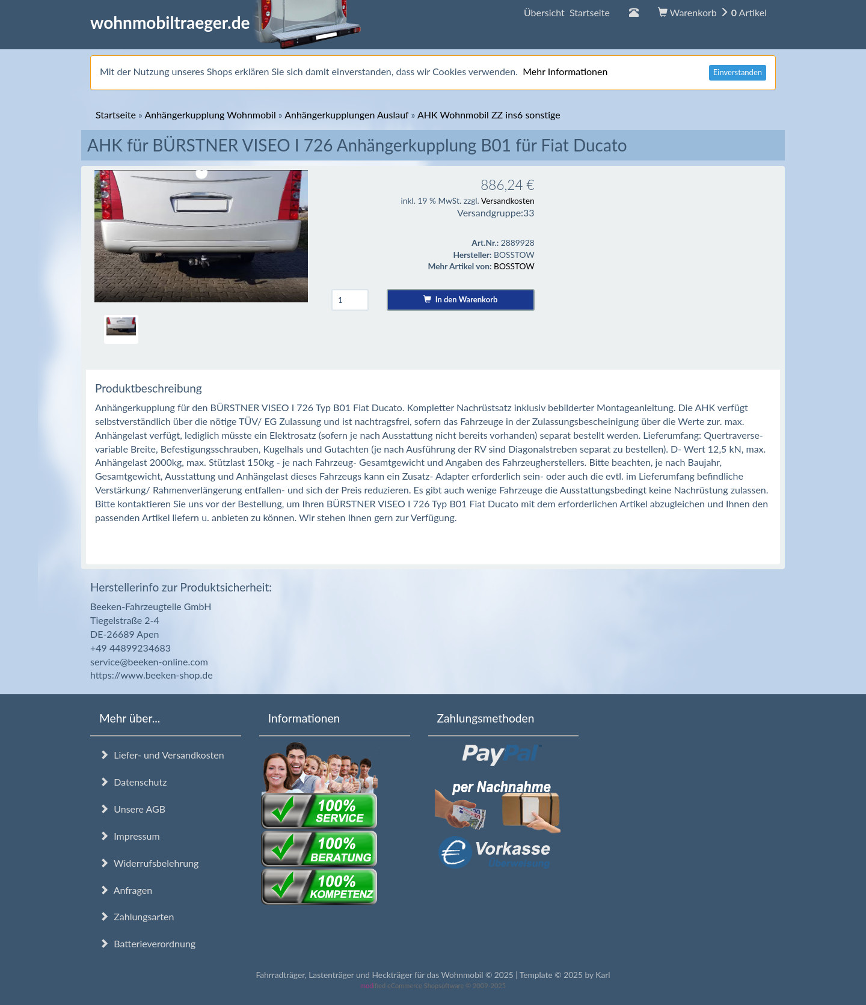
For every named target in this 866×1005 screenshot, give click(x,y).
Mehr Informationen (565, 71)
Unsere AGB (132, 808)
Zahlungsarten (136, 916)
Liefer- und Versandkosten (161, 754)
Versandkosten (508, 200)
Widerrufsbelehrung (148, 863)
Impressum (129, 836)
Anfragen (125, 890)
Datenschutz (133, 781)
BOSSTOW (514, 266)
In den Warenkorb (460, 299)
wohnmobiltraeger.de (225, 22)
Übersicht (567, 12)
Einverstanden (737, 72)
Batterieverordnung (147, 943)
